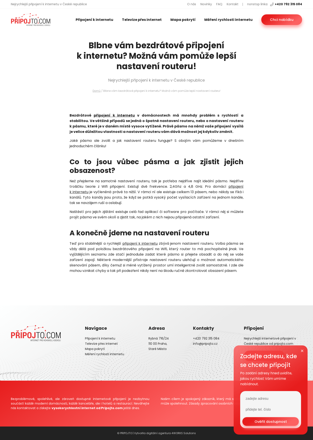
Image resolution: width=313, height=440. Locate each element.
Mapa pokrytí (183, 19)
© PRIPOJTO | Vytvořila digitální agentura (144, 433)
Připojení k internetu (94, 19)
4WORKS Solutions (183, 433)
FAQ (219, 4)
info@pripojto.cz (205, 343)
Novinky (206, 4)
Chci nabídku (281, 19)
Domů (97, 91)
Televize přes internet (142, 19)
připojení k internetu (114, 115)
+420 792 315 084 (286, 4)
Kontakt (232, 4)
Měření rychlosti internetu (228, 19)
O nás (191, 4)
